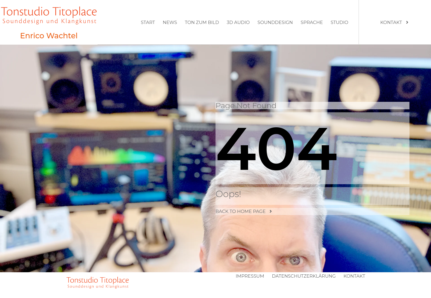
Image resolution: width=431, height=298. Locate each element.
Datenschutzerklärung (304, 276)
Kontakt (354, 276)
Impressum (250, 276)
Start (148, 22)
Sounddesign (275, 22)
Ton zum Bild (202, 22)
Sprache (312, 22)
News (170, 22)
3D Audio (238, 22)
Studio (339, 22)
